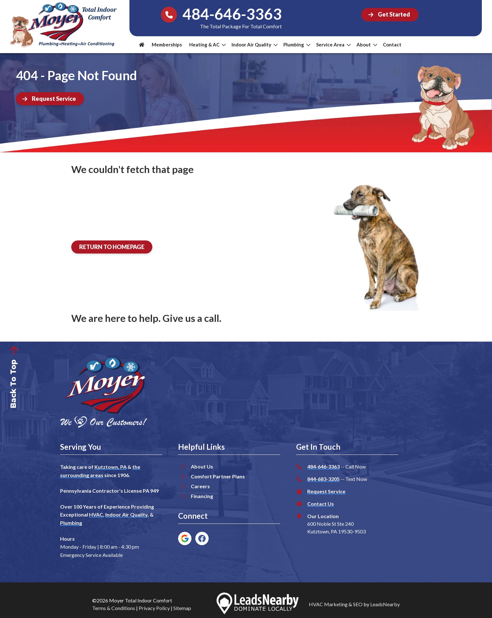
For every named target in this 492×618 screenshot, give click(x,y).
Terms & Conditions (113, 608)
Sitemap (182, 608)
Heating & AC (207, 44)
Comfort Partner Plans (218, 476)
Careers (200, 486)
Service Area (333, 44)
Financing (202, 496)
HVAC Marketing (328, 604)
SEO (358, 604)
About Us (202, 466)
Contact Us (320, 504)
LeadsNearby (385, 604)
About (367, 44)
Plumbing (296, 44)
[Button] (390, 14)
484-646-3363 (323, 466)
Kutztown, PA (110, 467)
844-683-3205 (323, 479)
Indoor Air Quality (255, 44)
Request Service (326, 491)
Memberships (167, 44)
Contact (392, 44)
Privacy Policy (154, 608)
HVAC (96, 514)
